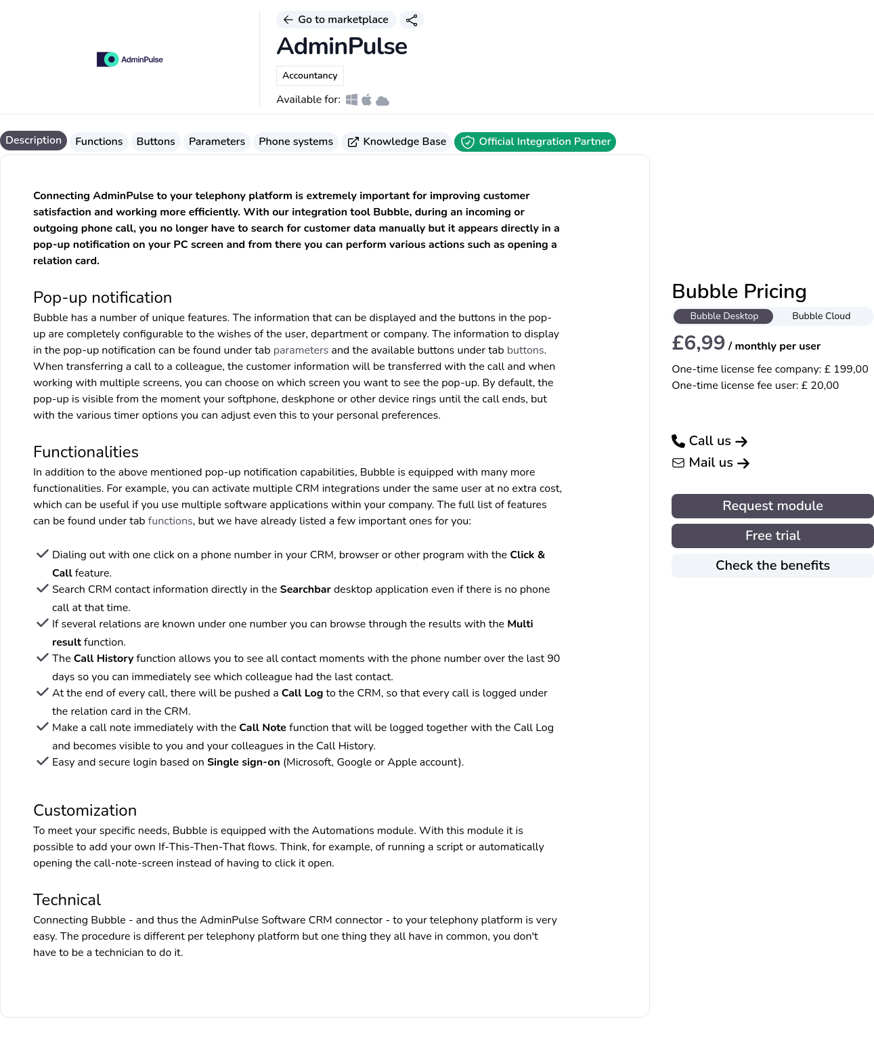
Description (33, 140)
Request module (772, 506)
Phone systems (296, 141)
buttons (525, 350)
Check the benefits (773, 565)
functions (170, 521)
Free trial (772, 535)
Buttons (156, 141)
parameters (301, 350)
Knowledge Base (396, 141)
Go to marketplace (336, 19)
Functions (99, 141)
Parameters (217, 141)
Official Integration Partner (535, 142)
